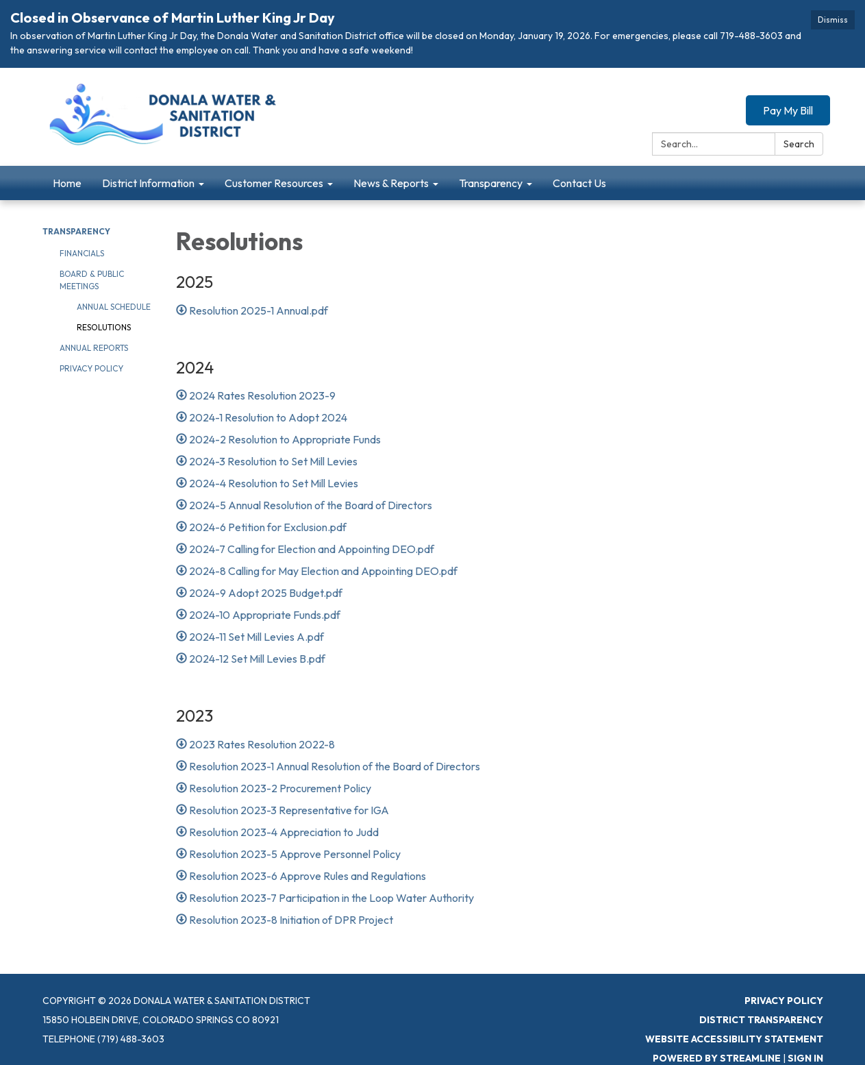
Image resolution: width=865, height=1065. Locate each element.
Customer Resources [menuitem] (274, 183)
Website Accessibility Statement (734, 1039)
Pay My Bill (788, 110)
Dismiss (833, 19)
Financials (82, 253)
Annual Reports (94, 348)
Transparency (76, 231)
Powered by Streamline (717, 1058)
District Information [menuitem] (148, 183)
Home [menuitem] (67, 183)
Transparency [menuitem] (491, 183)
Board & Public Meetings (92, 280)
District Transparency (761, 1020)
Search (798, 144)
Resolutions (104, 327)
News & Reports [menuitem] (391, 183)
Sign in (805, 1058)
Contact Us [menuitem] (579, 183)
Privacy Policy (91, 368)
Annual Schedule (114, 307)
